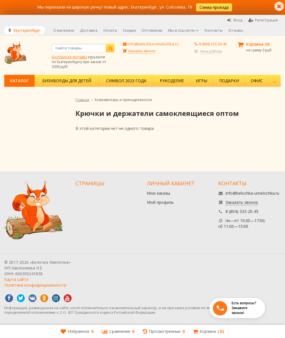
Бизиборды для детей (66, 80)
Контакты (214, 30)
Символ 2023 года (126, 80)
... (274, 80)
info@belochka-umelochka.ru (153, 44)
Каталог (19, 80)
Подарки (229, 80)
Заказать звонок (141, 51)
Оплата (110, 30)
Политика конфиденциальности (35, 285)
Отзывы (235, 30)
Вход (234, 20)
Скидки (129, 30)
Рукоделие (172, 80)
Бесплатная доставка (69, 57)
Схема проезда (214, 7)
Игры (201, 80)
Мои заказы (158, 193)
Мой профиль (160, 202)
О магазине (63, 30)
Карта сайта (16, 279)
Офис (257, 80)
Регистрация (263, 20)
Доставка (88, 30)
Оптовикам (151, 30)
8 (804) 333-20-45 (213, 44)
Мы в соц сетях (183, 30)
